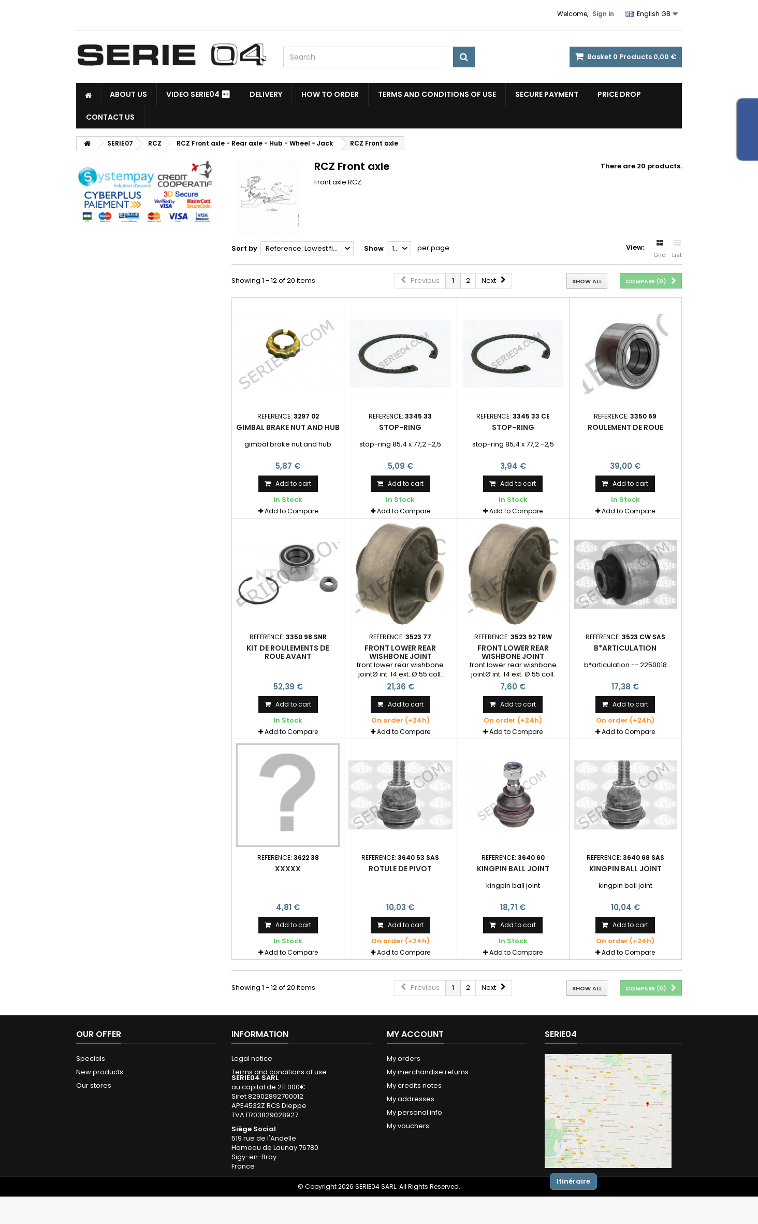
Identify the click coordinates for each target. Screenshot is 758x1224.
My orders (403, 1058)
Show (374, 248)
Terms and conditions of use (437, 94)
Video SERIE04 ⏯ (198, 94)
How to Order (330, 94)
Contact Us (110, 117)
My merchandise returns (428, 1072)
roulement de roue (625, 427)
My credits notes (414, 1085)
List (677, 249)
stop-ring (400, 427)
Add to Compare (291, 511)
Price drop (619, 94)
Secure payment (546, 94)
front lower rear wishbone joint (400, 652)
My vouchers (408, 1126)
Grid (659, 249)
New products (99, 1072)
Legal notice (251, 1058)
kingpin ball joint (513, 868)
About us (128, 94)
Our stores (93, 1085)
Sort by (244, 248)
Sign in (603, 13)
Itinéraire (573, 1181)
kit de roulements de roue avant (287, 652)
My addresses (410, 1099)
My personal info (414, 1112)
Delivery (266, 94)
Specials (90, 1058)
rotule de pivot (400, 868)
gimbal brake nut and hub (288, 427)
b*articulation (625, 648)
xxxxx (288, 868)
